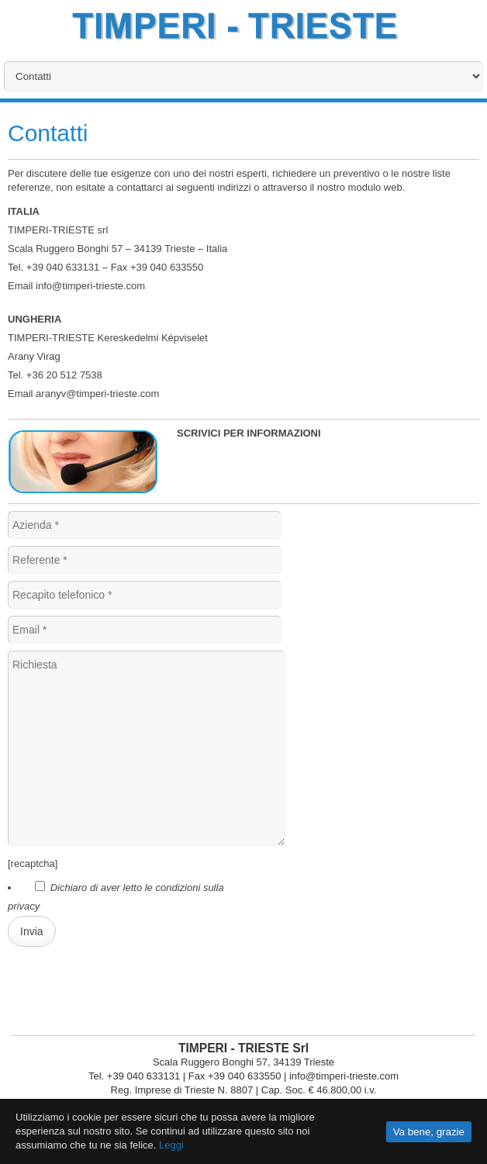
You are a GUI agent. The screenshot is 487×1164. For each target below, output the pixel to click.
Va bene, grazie (429, 1132)
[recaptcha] (32, 863)
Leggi (171, 1145)
